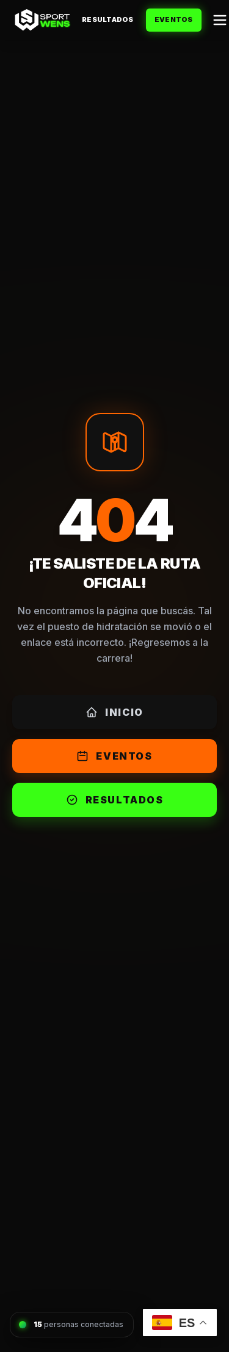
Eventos (173, 19)
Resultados (108, 19)
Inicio (114, 712)
